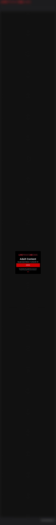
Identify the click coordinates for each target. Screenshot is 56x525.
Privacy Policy (22, 269)
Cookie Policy (34, 268)
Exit (28, 271)
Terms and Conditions (31, 269)
